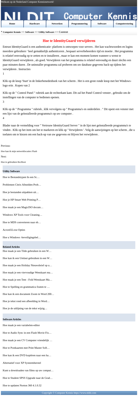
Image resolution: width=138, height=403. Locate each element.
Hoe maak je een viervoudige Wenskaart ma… (28, 272)
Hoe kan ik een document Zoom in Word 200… (28, 294)
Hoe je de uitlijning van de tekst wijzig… (25, 308)
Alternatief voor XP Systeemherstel (22, 362)
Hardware (34, 23)
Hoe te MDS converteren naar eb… (22, 222)
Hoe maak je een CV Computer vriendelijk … (27, 340)
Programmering (80, 23)
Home (12, 23)
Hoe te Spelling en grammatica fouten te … (26, 286)
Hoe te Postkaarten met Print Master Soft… (26, 347)
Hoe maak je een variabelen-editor (21, 325)
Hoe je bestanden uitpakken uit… (21, 192)
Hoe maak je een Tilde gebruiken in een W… (27, 251)
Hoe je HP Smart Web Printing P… (22, 199)
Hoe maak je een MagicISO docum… (23, 207)
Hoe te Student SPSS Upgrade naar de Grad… (28, 377)
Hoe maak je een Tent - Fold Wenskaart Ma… (27, 279)
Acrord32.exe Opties (14, 229)
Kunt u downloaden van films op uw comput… (28, 370)
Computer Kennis (12, 32)
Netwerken (57, 23)
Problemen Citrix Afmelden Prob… (22, 184)
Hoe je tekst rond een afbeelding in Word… (26, 301)
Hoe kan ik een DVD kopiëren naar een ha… (27, 355)
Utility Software (46, 32)
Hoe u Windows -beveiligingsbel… (22, 237)
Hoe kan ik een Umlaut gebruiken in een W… (27, 258)
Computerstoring (124, 23)
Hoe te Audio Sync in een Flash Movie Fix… (27, 332)
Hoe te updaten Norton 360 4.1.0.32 (22, 385)
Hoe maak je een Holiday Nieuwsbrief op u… (27, 265)
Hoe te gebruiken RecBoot (13, 162)
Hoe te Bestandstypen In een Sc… (21, 177)
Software (102, 23)
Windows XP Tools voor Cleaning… (22, 214)
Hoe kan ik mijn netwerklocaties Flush (19, 151)
